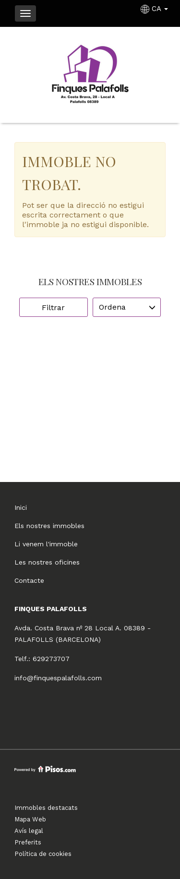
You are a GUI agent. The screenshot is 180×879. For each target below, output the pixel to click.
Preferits (27, 842)
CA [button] (155, 8)
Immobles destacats (46, 807)
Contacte (29, 580)
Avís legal (28, 830)
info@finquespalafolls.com (58, 678)
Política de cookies (43, 853)
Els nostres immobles (49, 526)
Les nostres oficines (47, 562)
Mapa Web (30, 819)
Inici (20, 507)
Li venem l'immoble (46, 544)
